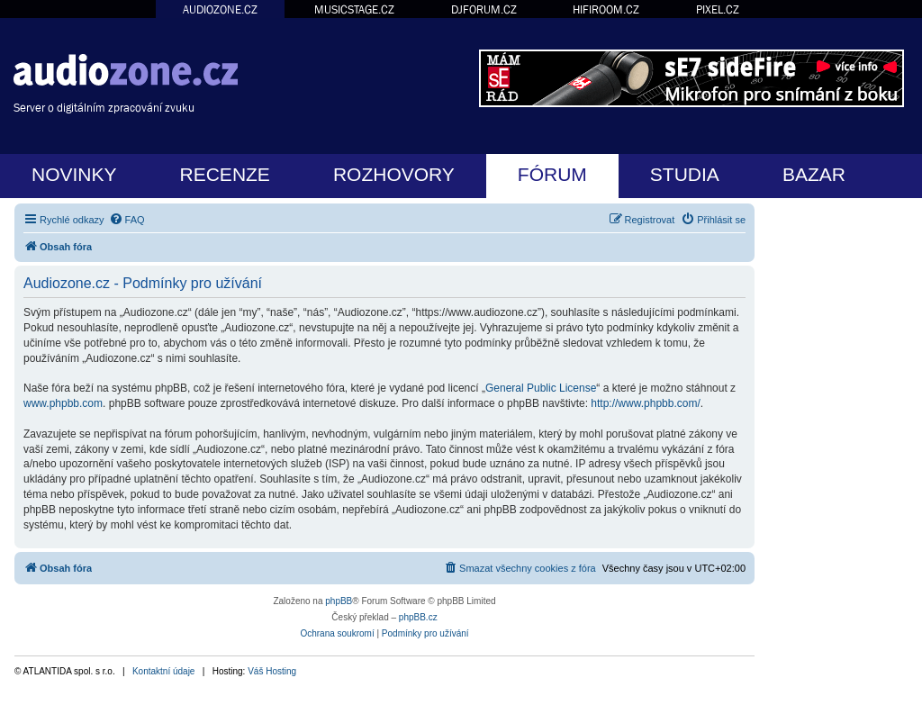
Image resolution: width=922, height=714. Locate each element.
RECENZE (225, 174)
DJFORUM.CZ (484, 9)
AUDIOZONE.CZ (220, 9)
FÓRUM (552, 174)
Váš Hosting (272, 671)
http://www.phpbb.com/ (645, 403)
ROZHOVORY (394, 174)
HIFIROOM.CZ (606, 9)
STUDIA (684, 174)
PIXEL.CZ (717, 9)
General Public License (540, 388)
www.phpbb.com (63, 403)
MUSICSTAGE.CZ (354, 9)
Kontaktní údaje (163, 671)
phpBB (338, 601)
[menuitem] (127, 219)
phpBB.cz (418, 617)
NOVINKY (74, 174)
